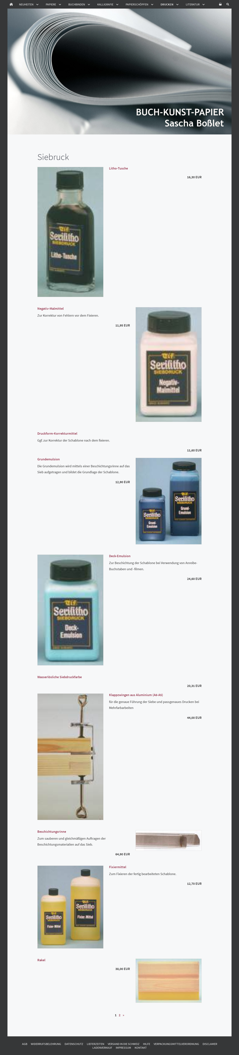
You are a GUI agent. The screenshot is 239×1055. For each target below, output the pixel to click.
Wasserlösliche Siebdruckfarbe (59, 677)
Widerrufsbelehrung (46, 1044)
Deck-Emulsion (120, 556)
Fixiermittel (117, 867)
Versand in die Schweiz (123, 1044)
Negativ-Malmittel (50, 308)
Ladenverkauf (102, 1047)
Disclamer (210, 1044)
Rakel (41, 960)
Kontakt (141, 1047)
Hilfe (146, 1044)
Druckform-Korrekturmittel (57, 433)
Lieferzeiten (95, 1044)
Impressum (123, 1047)
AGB (24, 1044)
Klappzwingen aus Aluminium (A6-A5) (136, 695)
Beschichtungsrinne (51, 831)
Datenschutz (74, 1044)
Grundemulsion (48, 459)
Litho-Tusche (118, 168)
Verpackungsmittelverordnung (176, 1044)
